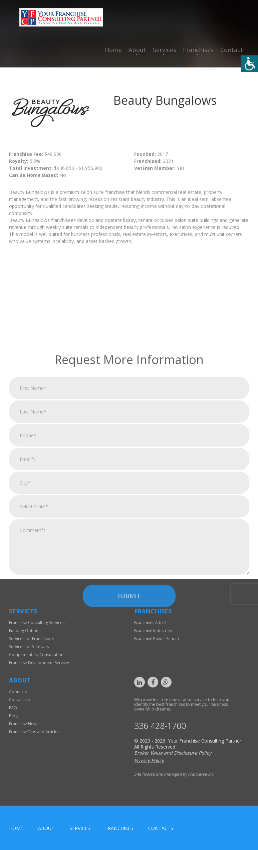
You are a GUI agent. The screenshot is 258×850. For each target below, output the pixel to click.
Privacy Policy (149, 760)
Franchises (198, 50)
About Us (18, 691)
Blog (13, 716)
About (137, 50)
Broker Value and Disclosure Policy (172, 753)
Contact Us (19, 699)
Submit (129, 674)
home (16, 828)
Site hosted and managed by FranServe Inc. (174, 774)
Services (164, 50)
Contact (231, 50)
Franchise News (23, 724)
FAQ (13, 708)
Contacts (160, 828)
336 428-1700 (160, 726)
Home (113, 50)
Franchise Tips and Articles (34, 732)
